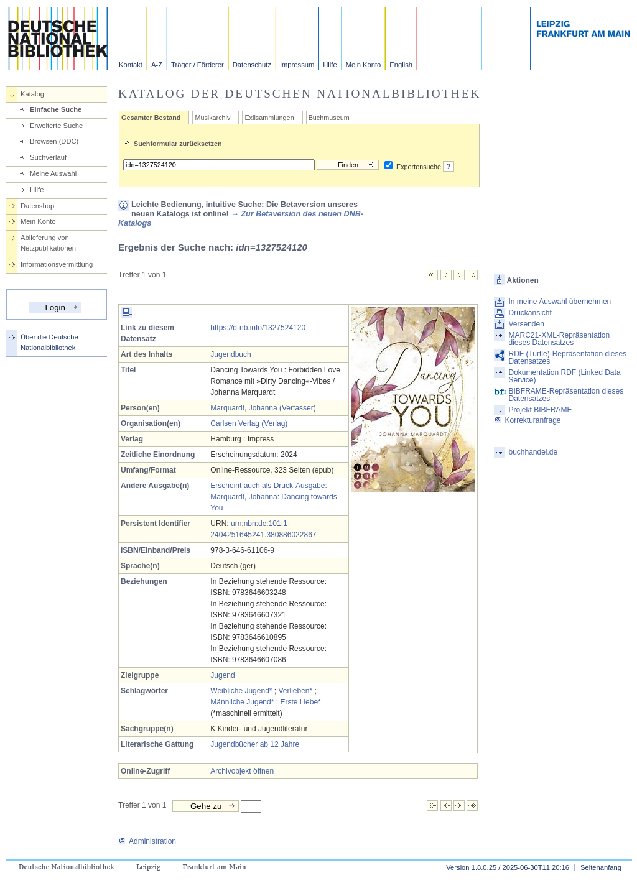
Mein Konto (363, 64)
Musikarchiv (212, 117)
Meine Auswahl (53, 173)
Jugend (222, 675)
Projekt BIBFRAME (540, 409)
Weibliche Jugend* (241, 690)
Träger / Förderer (197, 64)
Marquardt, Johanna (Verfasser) (262, 408)
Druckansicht (529, 312)
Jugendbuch (230, 354)
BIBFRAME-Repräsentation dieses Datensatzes (565, 395)
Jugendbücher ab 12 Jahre (254, 744)
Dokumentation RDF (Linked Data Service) (564, 376)
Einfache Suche (55, 109)
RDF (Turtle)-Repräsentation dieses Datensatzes (567, 357)
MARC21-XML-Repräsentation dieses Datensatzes (559, 339)
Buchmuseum (329, 117)
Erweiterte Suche (56, 125)
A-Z (156, 64)
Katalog (32, 94)
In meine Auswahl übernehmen (559, 301)
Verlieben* (296, 690)
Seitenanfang (600, 867)
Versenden (526, 324)
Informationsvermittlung (57, 264)
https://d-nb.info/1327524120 (257, 327)
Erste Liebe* (300, 702)
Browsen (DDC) (54, 141)
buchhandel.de (532, 452)
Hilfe (330, 64)
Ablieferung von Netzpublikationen (48, 243)
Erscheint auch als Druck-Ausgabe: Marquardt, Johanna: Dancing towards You (273, 496)
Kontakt (130, 64)
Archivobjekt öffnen (242, 771)
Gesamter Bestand (150, 117)
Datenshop (37, 206)
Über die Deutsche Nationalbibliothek (49, 342)
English (400, 64)
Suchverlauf (48, 157)
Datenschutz (252, 64)
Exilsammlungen (269, 117)
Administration (147, 841)
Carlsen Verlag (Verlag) (248, 423)
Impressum (297, 64)
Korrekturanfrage (527, 420)
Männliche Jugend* (242, 702)
